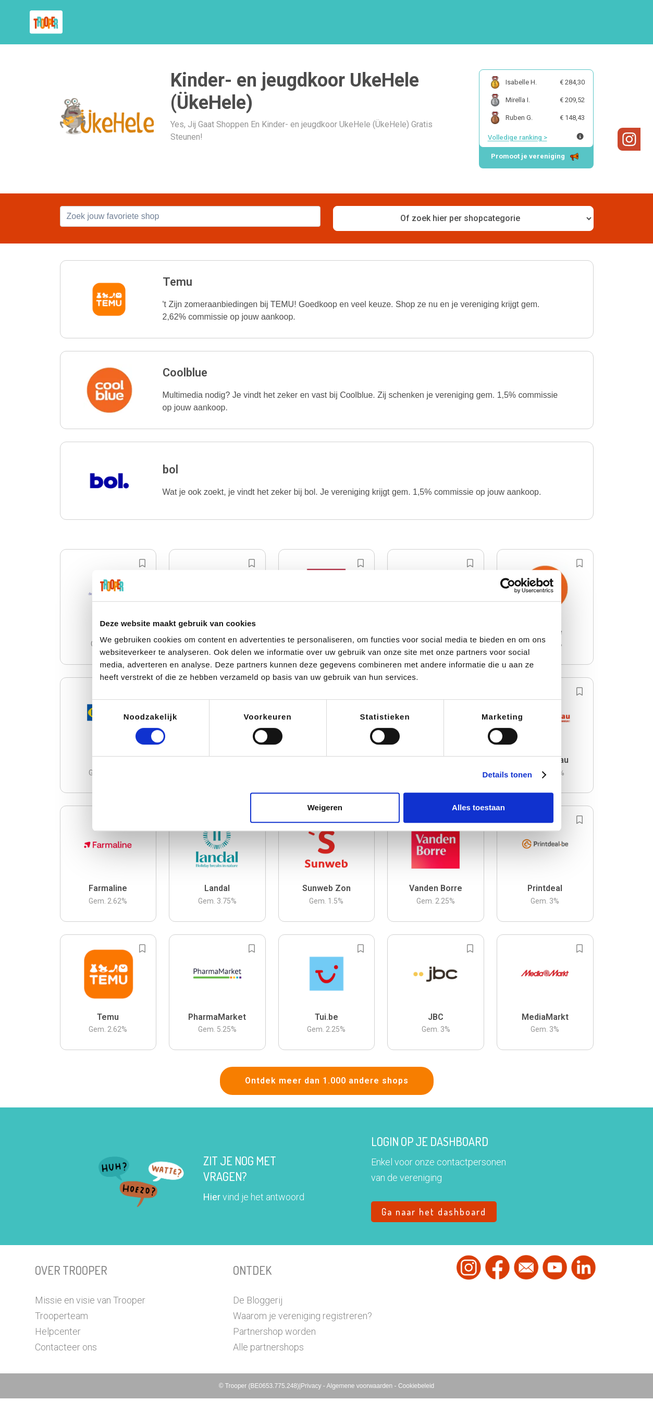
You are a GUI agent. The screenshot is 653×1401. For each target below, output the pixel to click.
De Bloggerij (257, 1302)
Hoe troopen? (329, 22)
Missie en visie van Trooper (90, 1302)
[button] (610, 22)
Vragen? (573, 22)
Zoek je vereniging (404, 22)
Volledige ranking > (517, 137)
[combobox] (190, 218)
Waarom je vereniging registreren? (302, 1318)
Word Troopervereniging (496, 22)
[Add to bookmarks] (142, 565)
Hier (211, 1199)
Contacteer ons (66, 1349)
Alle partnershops (268, 1349)
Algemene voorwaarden (360, 1388)
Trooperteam (61, 1318)
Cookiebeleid (416, 1388)
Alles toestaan (478, 807)
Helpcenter (58, 1334)
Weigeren (324, 807)
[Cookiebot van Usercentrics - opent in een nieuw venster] (507, 585)
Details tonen (507, 774)
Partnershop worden (274, 1334)
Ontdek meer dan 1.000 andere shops (327, 1083)
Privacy (312, 1388)
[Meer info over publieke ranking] (580, 136)
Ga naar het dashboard (433, 1214)
